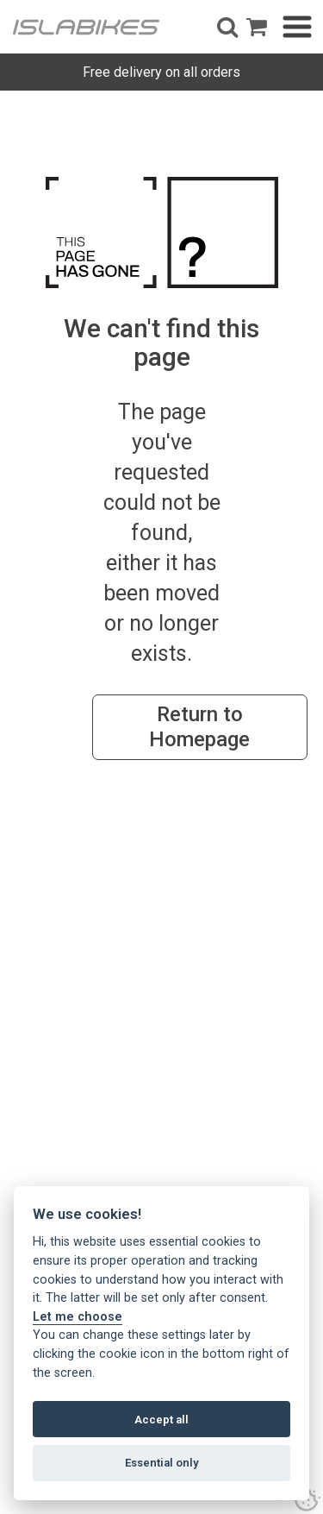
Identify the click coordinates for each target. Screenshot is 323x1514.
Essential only (162, 1462)
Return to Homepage (199, 726)
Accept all (161, 1419)
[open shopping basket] (256, 27)
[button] (227, 27)
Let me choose (77, 1317)
